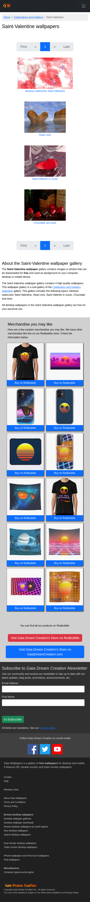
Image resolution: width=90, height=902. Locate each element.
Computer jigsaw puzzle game (19, 872)
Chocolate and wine (45, 222)
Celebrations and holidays (28, 17)
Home (7, 17)
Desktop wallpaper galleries (17, 818)
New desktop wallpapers (16, 830)
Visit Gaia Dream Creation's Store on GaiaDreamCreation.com (45, 652)
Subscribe (13, 719)
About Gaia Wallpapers (15, 798)
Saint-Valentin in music (45, 179)
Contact (8, 777)
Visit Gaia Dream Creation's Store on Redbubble (45, 638)
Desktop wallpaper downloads (19, 822)
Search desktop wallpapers (17, 834)
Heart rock (45, 135)
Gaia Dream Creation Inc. (25, 889)
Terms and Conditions (14, 802)
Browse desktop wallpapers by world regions (26, 826)
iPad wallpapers (12, 859)
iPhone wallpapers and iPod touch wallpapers (26, 855)
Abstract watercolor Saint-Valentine (45, 91)
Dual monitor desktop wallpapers (20, 843)
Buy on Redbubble (25, 382)
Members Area (11, 789)
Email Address (10, 683)
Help (6, 781)
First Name (8, 696)
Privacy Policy (11, 806)
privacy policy (47, 728)
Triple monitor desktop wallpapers (20, 847)
